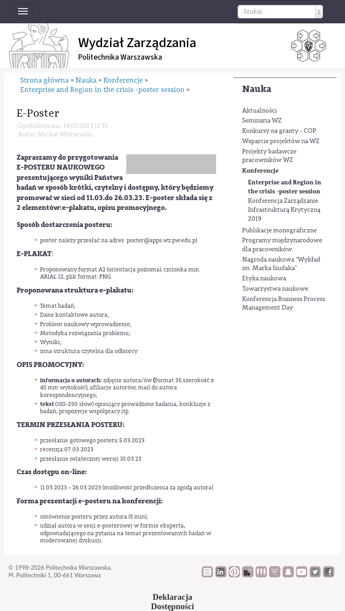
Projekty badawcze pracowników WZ (269, 156)
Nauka (256, 89)
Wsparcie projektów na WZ (280, 141)
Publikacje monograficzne (279, 231)
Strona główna (44, 80)
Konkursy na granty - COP (279, 131)
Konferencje (260, 170)
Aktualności (259, 111)
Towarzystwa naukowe (275, 289)
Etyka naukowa (264, 279)
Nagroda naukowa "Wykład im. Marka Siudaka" (281, 264)
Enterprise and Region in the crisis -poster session (284, 187)
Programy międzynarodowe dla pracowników (282, 244)
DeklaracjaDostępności (172, 601)
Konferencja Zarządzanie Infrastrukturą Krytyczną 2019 (284, 210)
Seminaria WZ (262, 121)
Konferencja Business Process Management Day (283, 303)
